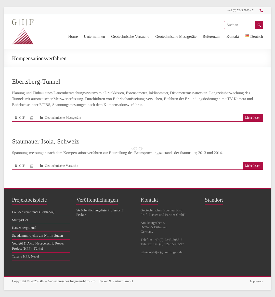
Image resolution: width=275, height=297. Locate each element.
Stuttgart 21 (20, 220)
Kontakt (232, 36)
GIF (22, 117)
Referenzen (211, 36)
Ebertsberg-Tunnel (36, 81)
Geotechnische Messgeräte (175, 36)
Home (73, 36)
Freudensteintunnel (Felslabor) (33, 212)
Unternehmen (94, 36)
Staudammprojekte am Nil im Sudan (37, 235)
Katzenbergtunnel (24, 228)
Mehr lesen (252, 117)
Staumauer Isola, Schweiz (45, 141)
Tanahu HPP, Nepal (25, 256)
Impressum (256, 281)
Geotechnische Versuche (130, 36)
